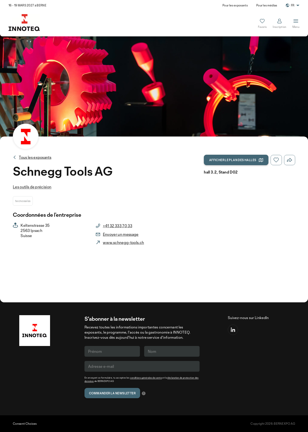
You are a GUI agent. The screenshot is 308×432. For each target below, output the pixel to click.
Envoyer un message (121, 234)
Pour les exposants (235, 5)
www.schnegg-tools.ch (123, 242)
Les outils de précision (32, 186)
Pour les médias (266, 5)
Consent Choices (25, 423)
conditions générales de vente (146, 377)
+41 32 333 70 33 (117, 225)
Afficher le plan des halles (236, 160)
